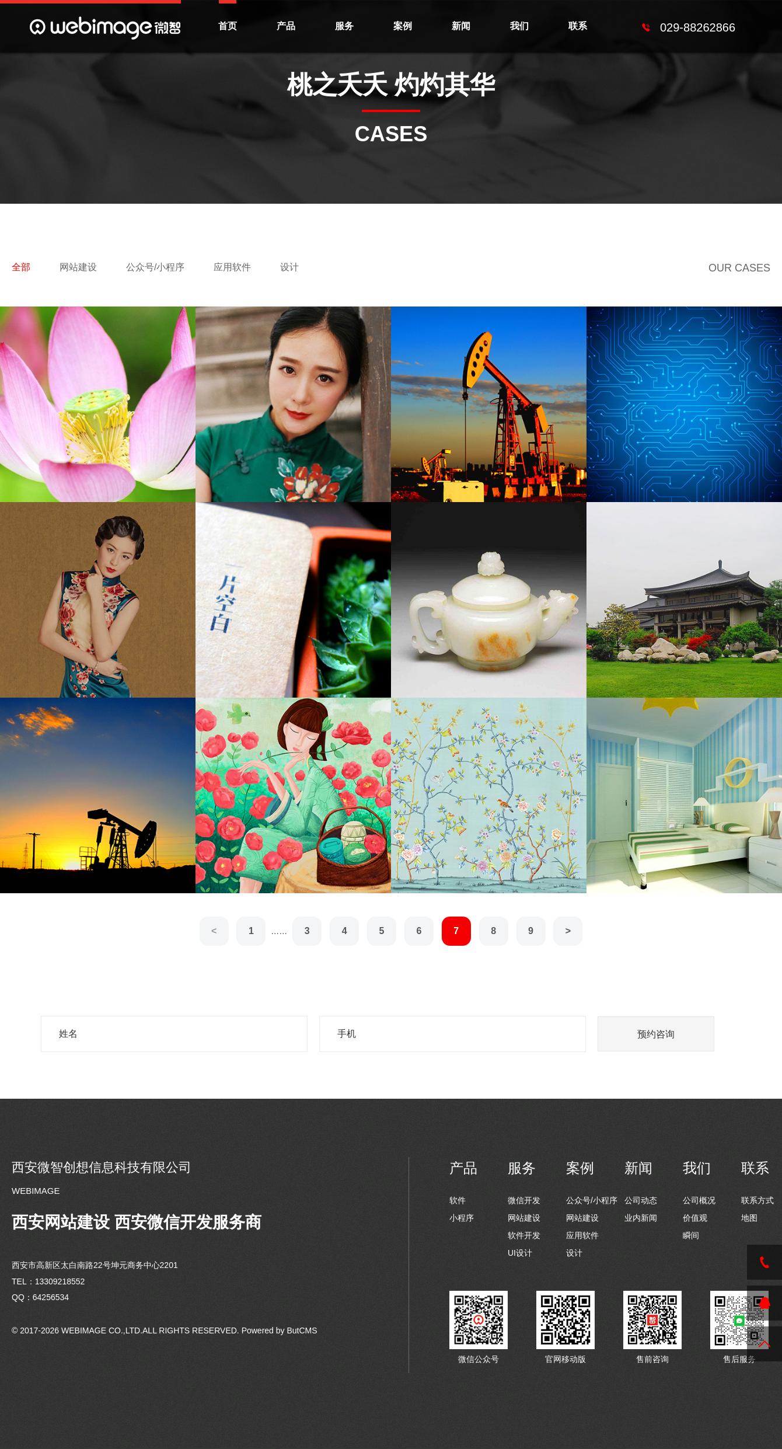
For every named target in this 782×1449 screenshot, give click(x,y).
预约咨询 (656, 1034)
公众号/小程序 (155, 267)
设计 (289, 267)
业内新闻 (640, 1217)
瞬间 (691, 1235)
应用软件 (232, 267)
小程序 (461, 1217)
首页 (227, 26)
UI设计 (520, 1253)
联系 (577, 26)
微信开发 (524, 1200)
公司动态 (640, 1200)
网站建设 (78, 267)
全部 (21, 267)
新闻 (461, 26)
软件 (457, 1200)
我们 (519, 26)
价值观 (695, 1217)
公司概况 (699, 1200)
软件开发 (524, 1235)
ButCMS (302, 1330)
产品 (286, 26)
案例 (402, 26)
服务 (344, 26)
